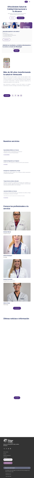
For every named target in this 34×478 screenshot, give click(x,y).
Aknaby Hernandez (7, 279)
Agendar (16, 50)
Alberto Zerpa (6, 303)
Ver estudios (6, 164)
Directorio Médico (8, 459)
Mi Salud (26, 1)
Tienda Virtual (20, 17)
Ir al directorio (17, 308)
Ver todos (17, 397)
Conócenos (7, 95)
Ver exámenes (6, 197)
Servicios (12, 17)
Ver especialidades (6, 154)
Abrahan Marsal (7, 231)
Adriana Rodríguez (7, 255)
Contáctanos (6, 39)
